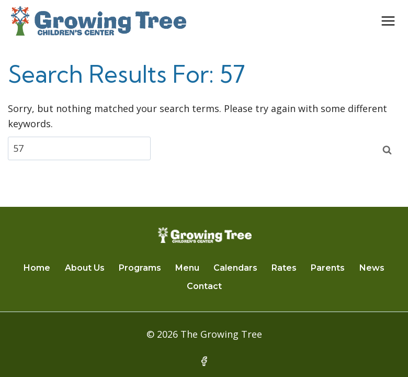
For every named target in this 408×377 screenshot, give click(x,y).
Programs (140, 268)
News (371, 268)
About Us (85, 268)
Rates (284, 268)
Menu (187, 268)
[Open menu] (388, 20)
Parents (328, 268)
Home (37, 268)
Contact (204, 286)
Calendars (235, 268)
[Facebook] (204, 361)
